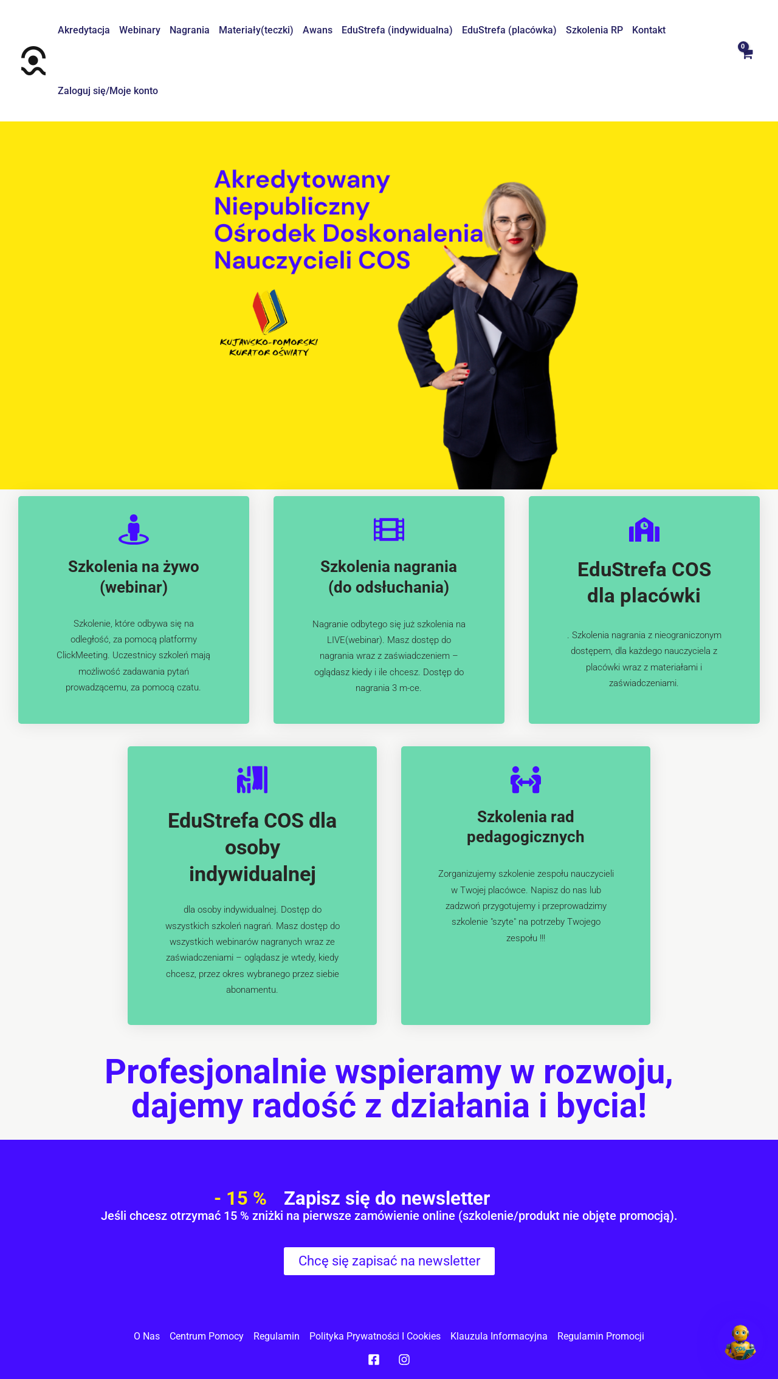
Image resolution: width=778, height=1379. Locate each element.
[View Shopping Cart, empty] (746, 61)
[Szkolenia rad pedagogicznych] (526, 779)
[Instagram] (404, 1359)
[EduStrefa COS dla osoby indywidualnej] (252, 779)
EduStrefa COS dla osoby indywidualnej (252, 847)
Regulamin (276, 1336)
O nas (147, 1336)
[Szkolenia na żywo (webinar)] (134, 529)
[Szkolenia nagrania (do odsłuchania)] (389, 529)
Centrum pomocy (207, 1336)
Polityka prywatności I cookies (375, 1336)
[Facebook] (374, 1359)
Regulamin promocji (600, 1336)
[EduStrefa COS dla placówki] (644, 529)
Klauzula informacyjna (499, 1336)
